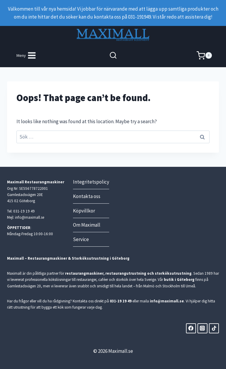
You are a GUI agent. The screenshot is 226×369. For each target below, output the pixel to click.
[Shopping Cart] (204, 55)
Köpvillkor (84, 210)
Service (81, 239)
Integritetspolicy (91, 182)
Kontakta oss (86, 196)
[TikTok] (214, 328)
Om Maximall (86, 225)
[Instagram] (202, 328)
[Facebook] (191, 328)
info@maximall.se (167, 301)
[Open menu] (26, 56)
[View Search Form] (113, 55)
